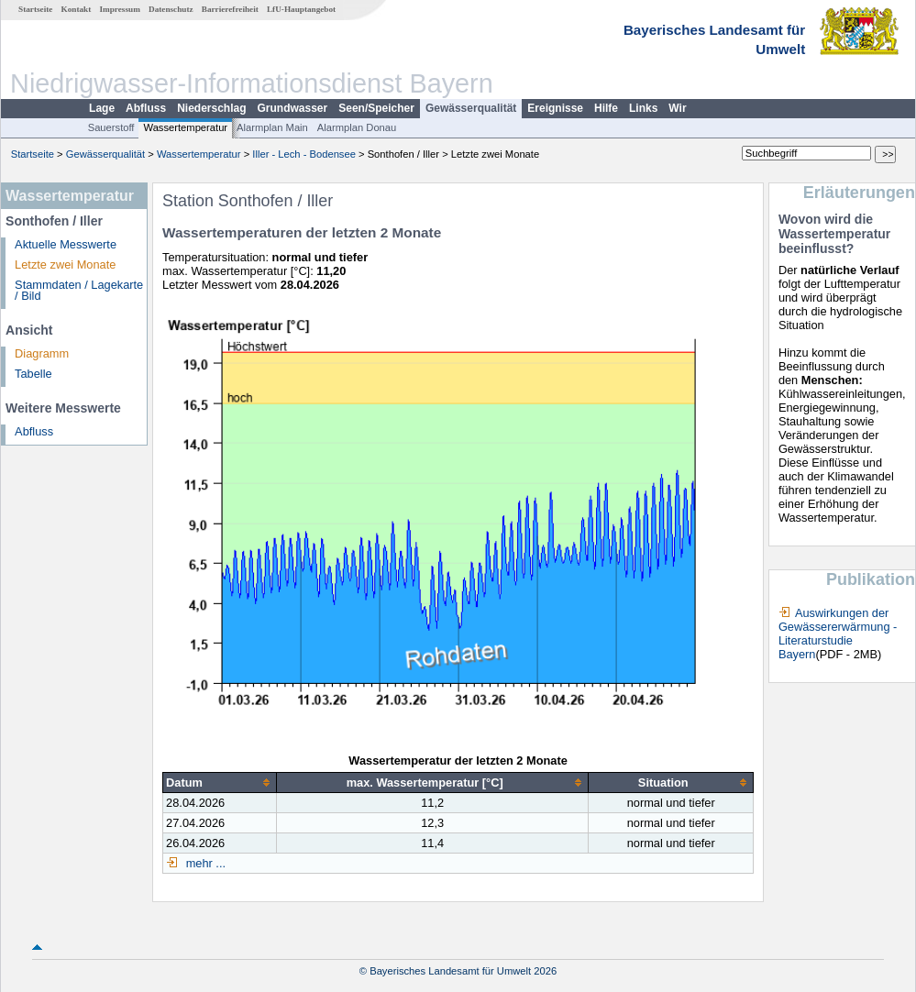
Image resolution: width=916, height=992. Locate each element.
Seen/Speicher (376, 108)
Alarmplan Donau (356, 127)
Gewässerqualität (470, 108)
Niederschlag (211, 108)
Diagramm (42, 353)
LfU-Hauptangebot (301, 9)
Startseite (35, 9)
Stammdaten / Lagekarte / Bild (79, 290)
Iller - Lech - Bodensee (304, 154)
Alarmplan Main (272, 127)
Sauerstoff (111, 127)
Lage (102, 108)
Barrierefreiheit (230, 9)
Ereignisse (555, 108)
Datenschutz (171, 9)
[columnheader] (220, 783)
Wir (677, 108)
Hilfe (606, 108)
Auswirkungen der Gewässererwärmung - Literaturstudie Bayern (837, 633)
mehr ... (204, 863)
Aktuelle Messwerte (65, 244)
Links (643, 108)
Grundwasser (293, 108)
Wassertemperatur (185, 127)
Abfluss (146, 108)
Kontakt (76, 9)
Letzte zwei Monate (65, 264)
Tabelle (33, 373)
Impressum (120, 9)
